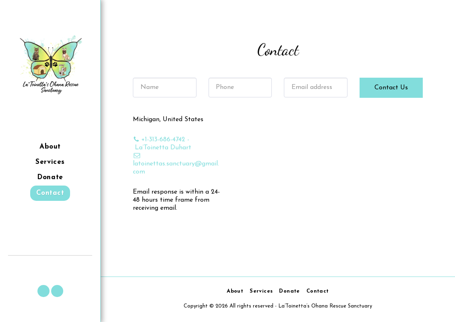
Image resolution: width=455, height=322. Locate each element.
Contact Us (391, 88)
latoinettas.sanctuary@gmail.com (176, 164)
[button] (43, 291)
